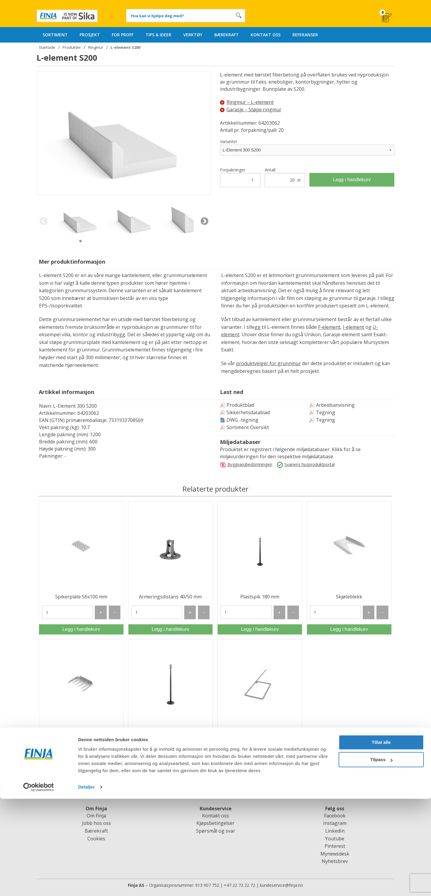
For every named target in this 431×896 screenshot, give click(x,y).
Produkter (72, 47)
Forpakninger (240, 177)
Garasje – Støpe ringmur (250, 109)
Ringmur (95, 47)
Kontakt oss (215, 815)
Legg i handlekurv (351, 179)
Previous (43, 221)
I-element (353, 327)
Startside (47, 47)
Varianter (228, 141)
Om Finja (96, 815)
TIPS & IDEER (158, 34)
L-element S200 (125, 47)
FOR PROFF (123, 34)
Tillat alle (381, 839)
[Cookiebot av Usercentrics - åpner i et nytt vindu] (39, 884)
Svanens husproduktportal (309, 464)
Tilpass (381, 856)
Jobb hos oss (96, 823)
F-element (329, 327)
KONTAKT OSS (265, 34)
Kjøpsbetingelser (215, 823)
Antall (285, 177)
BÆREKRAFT (226, 34)
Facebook (334, 815)
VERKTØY (192, 34)
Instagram (334, 823)
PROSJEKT (90, 34)
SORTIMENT (55, 34)
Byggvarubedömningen (249, 464)
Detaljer (86, 884)
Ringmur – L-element (247, 102)
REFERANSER (305, 34)
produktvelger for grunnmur (268, 363)
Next (204, 221)
